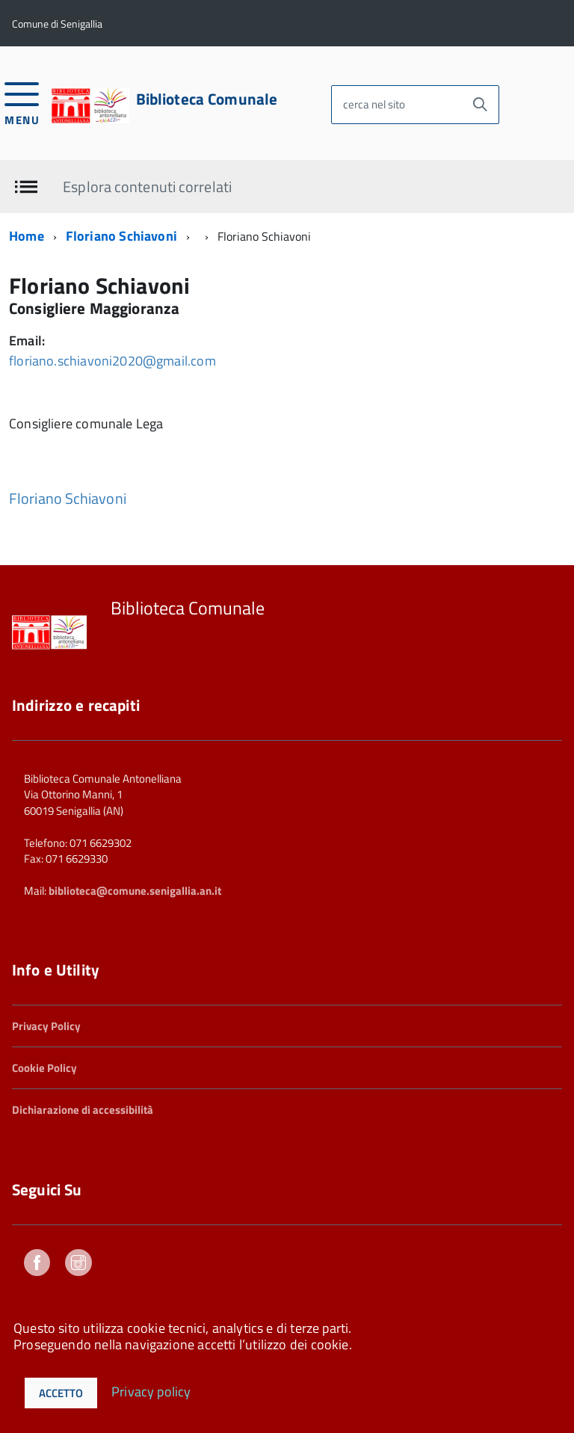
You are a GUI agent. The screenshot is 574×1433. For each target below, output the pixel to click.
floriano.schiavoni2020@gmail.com (112, 361)
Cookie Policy (44, 1067)
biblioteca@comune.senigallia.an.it (135, 890)
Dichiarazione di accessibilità (82, 1109)
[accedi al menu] (22, 102)
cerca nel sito (374, 104)
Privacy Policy (46, 1026)
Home (26, 236)
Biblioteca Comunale (207, 99)
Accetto (61, 1393)
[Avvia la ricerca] (480, 104)
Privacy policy (151, 1391)
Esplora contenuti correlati (147, 185)
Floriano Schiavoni (121, 236)
